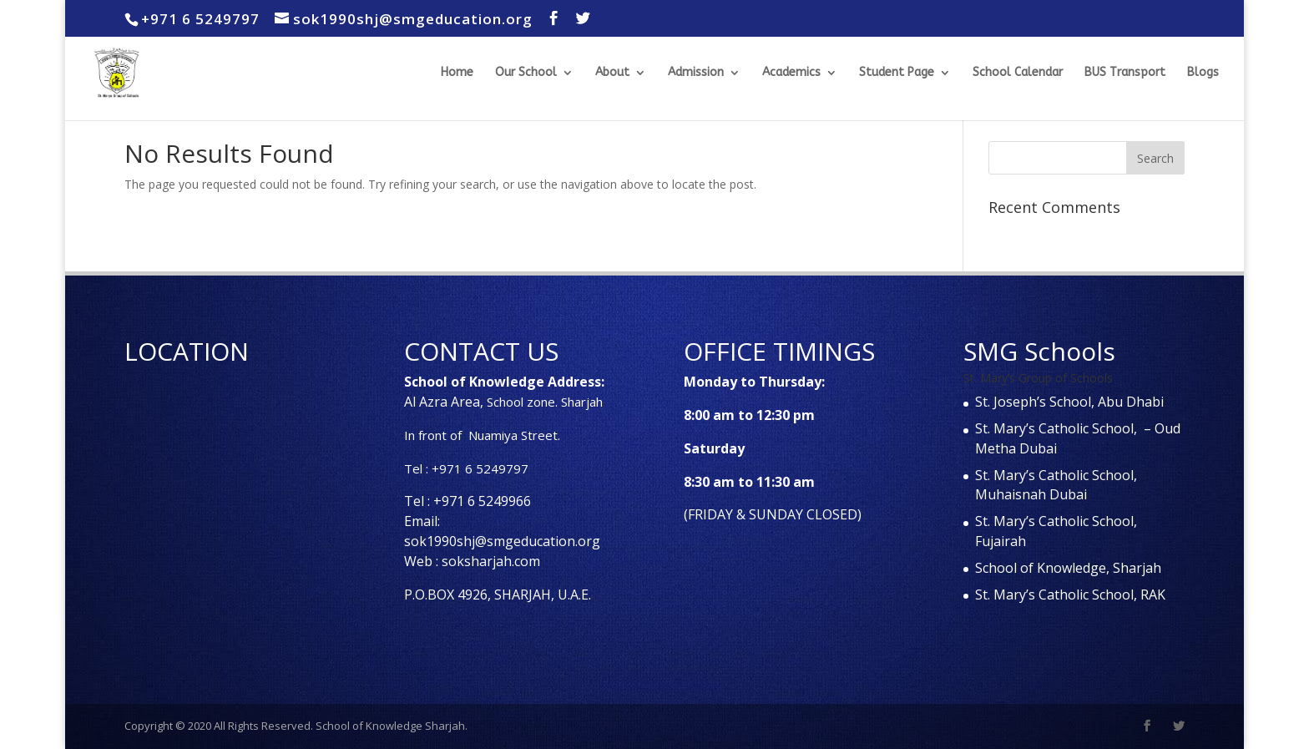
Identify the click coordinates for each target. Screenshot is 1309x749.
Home (457, 73)
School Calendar (1018, 73)
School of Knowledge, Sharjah (1068, 568)
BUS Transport (1124, 73)
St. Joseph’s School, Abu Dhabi (1069, 401)
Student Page (896, 73)
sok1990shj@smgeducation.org (502, 541)
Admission (696, 73)
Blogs (1203, 73)
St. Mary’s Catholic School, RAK (1070, 594)
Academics (791, 73)
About (612, 73)
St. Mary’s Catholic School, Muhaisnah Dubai (1056, 485)
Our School (526, 73)
